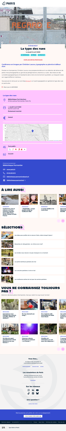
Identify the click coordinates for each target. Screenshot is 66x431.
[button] (33, 131)
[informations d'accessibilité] (17, 149)
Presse (35, 422)
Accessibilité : (22, 422)
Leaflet (48, 140)
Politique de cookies (51, 422)
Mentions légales (6, 422)
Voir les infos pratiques (33, 60)
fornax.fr (28, 81)
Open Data (41, 422)
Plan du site (61, 422)
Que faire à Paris (14, 427)
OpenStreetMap (56, 140)
